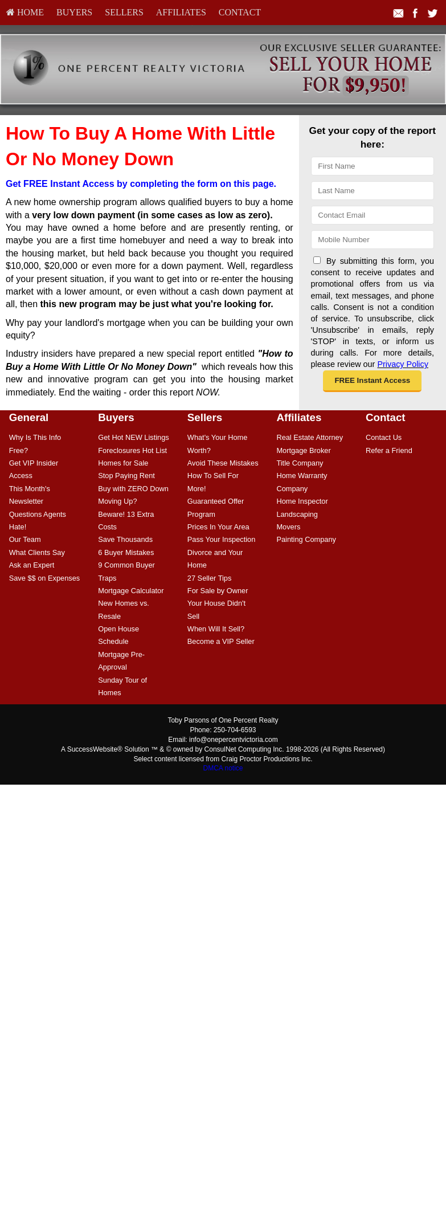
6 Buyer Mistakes (126, 552)
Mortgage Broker (303, 450)
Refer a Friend (389, 450)
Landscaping (297, 514)
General (29, 417)
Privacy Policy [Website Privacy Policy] (402, 364)
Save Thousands (125, 539)
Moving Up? (117, 501)
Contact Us (384, 437)
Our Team (25, 539)
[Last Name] (372, 190)
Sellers (124, 12)
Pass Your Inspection (221, 539)
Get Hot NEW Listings (133, 437)
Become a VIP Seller (221, 641)
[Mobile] (372, 239)
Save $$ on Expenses (44, 578)
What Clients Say (37, 552)
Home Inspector (302, 501)
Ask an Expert (32, 565)
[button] (372, 381)
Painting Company (306, 539)
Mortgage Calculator (130, 590)
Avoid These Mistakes (223, 463)
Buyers (74, 12)
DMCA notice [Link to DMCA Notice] (223, 768)
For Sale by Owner (217, 590)
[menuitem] (25, 12)
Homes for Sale (123, 463)
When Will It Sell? (215, 629)
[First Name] (372, 166)
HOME (25, 12)
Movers (288, 527)
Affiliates (181, 12)
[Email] (372, 215)
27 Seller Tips (209, 578)
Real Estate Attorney (309, 437)
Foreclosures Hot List (132, 450)
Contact (240, 12)
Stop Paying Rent (126, 475)
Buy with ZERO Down (133, 488)
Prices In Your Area (218, 527)
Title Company (299, 463)
